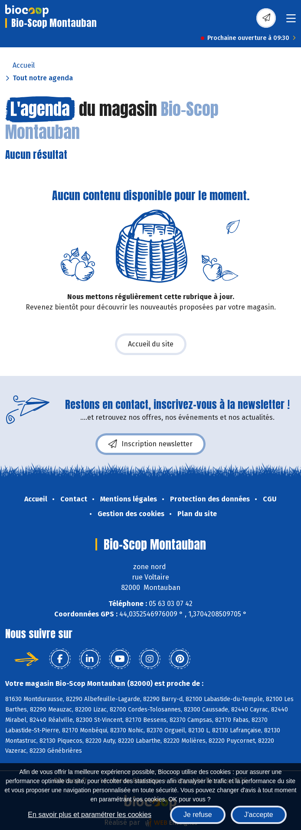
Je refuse (197, 814)
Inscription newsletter (150, 444)
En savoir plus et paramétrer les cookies (89, 814)
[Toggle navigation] (291, 21)
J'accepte (258, 814)
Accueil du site (150, 344)
